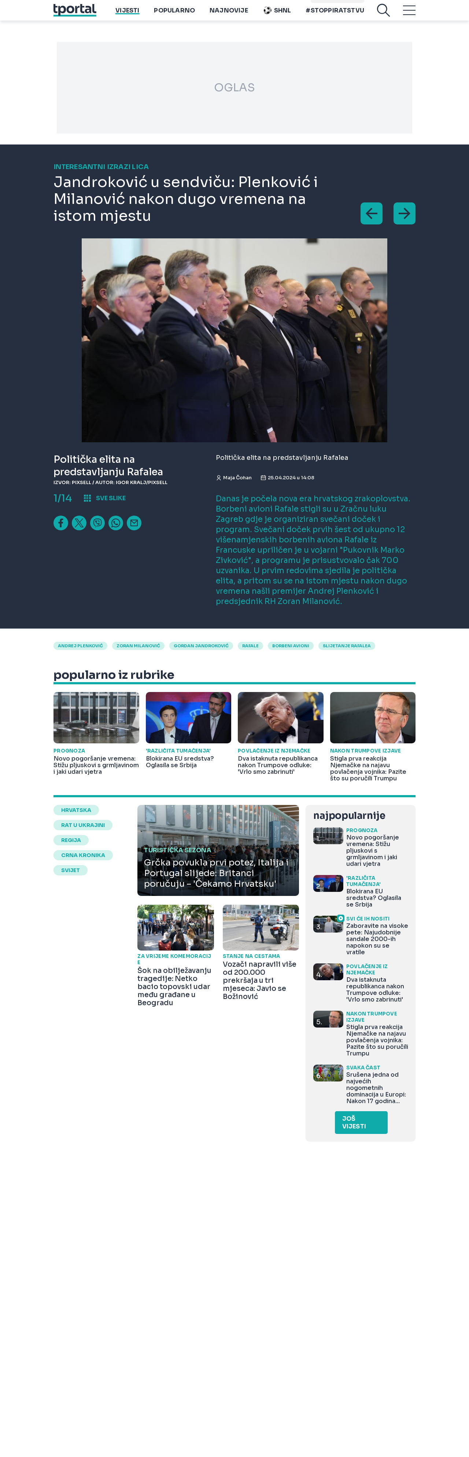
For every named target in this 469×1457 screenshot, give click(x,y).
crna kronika (83, 855)
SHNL (277, 15)
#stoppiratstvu (335, 15)
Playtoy (350, 3)
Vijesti (127, 15)
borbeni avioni (290, 645)
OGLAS (234, 88)
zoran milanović (138, 645)
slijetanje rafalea (347, 645)
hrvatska (76, 810)
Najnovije (229, 15)
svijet (70, 870)
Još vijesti (354, 1122)
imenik (322, 3)
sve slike (111, 498)
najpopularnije (349, 816)
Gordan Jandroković (201, 645)
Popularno (174, 15)
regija (71, 840)
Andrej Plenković (80, 645)
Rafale (250, 645)
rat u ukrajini (83, 825)
